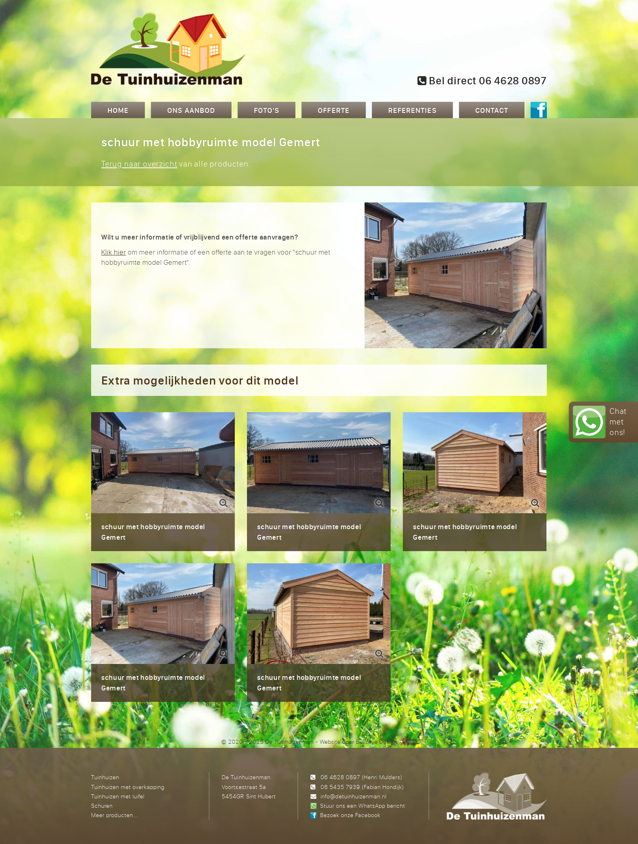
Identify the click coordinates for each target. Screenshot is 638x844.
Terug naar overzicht (139, 163)
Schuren (102, 805)
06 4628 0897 (340, 777)
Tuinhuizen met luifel (117, 796)
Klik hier (113, 252)
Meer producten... (114, 815)
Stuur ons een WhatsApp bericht (362, 805)
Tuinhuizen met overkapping (127, 787)
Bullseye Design (376, 741)
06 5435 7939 (340, 787)
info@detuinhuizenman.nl (354, 796)
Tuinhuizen (105, 777)
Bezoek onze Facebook (350, 815)
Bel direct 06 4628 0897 (482, 80)
